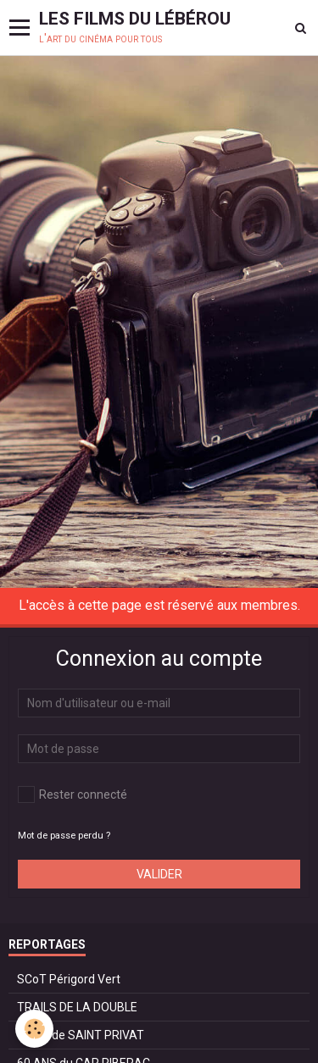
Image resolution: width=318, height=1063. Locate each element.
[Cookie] (34, 1029)
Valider (159, 874)
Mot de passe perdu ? (64, 835)
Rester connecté (72, 794)
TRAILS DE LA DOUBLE (77, 1007)
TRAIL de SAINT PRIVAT (80, 1035)
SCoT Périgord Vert (68, 979)
